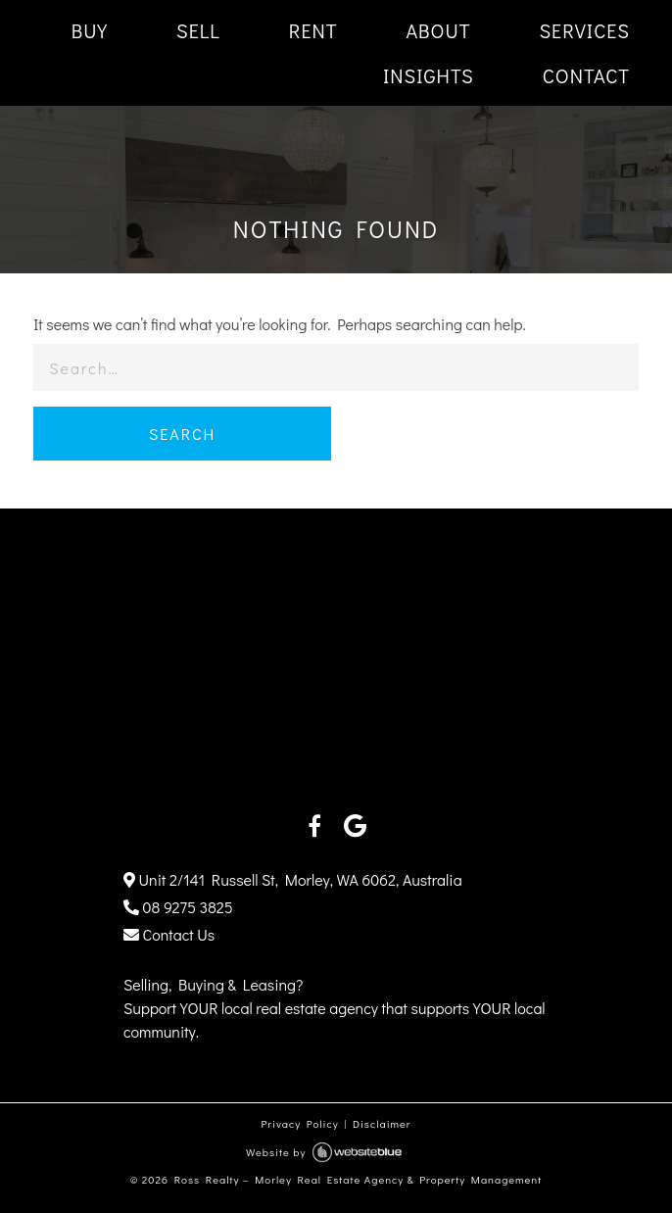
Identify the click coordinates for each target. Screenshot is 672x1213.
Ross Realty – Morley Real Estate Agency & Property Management (358, 1179)
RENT (313, 30)
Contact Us (169, 934)
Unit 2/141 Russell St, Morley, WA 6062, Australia (292, 879)
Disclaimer (382, 1123)
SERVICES (584, 30)
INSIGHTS (428, 75)
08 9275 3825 (178, 907)
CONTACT (586, 75)
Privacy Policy (299, 1123)
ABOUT (438, 30)
